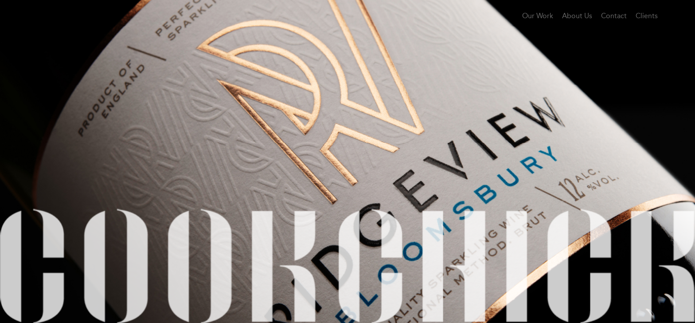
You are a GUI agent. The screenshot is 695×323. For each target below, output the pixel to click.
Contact (614, 16)
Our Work (537, 16)
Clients (647, 16)
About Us (577, 16)
